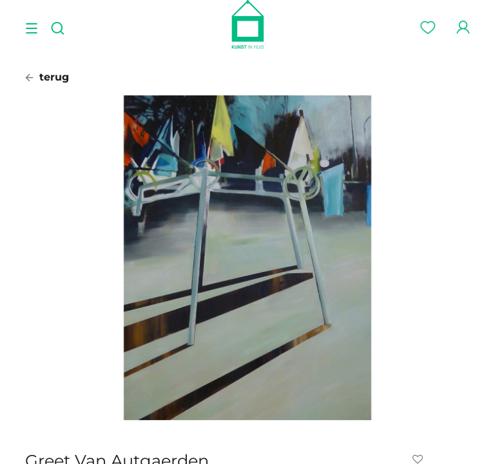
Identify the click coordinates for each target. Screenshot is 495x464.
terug (47, 77)
